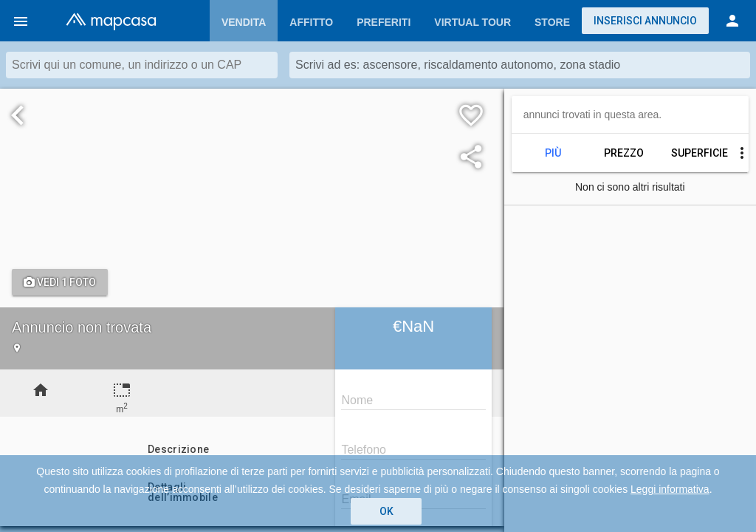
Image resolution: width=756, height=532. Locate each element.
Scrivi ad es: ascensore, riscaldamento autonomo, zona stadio (457, 64)
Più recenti (553, 153)
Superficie (694, 153)
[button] (20, 20)
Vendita (243, 22)
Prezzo (623, 153)
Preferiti (383, 22)
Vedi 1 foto (60, 282)
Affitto (311, 22)
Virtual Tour (472, 22)
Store (552, 22)
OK (386, 511)
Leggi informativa (669, 489)
